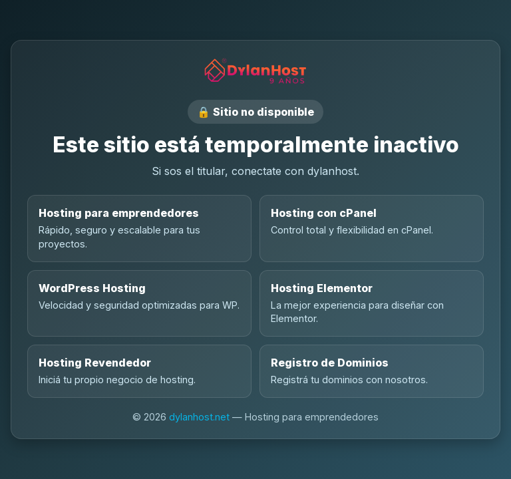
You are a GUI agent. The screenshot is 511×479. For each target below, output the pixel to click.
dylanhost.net (199, 416)
